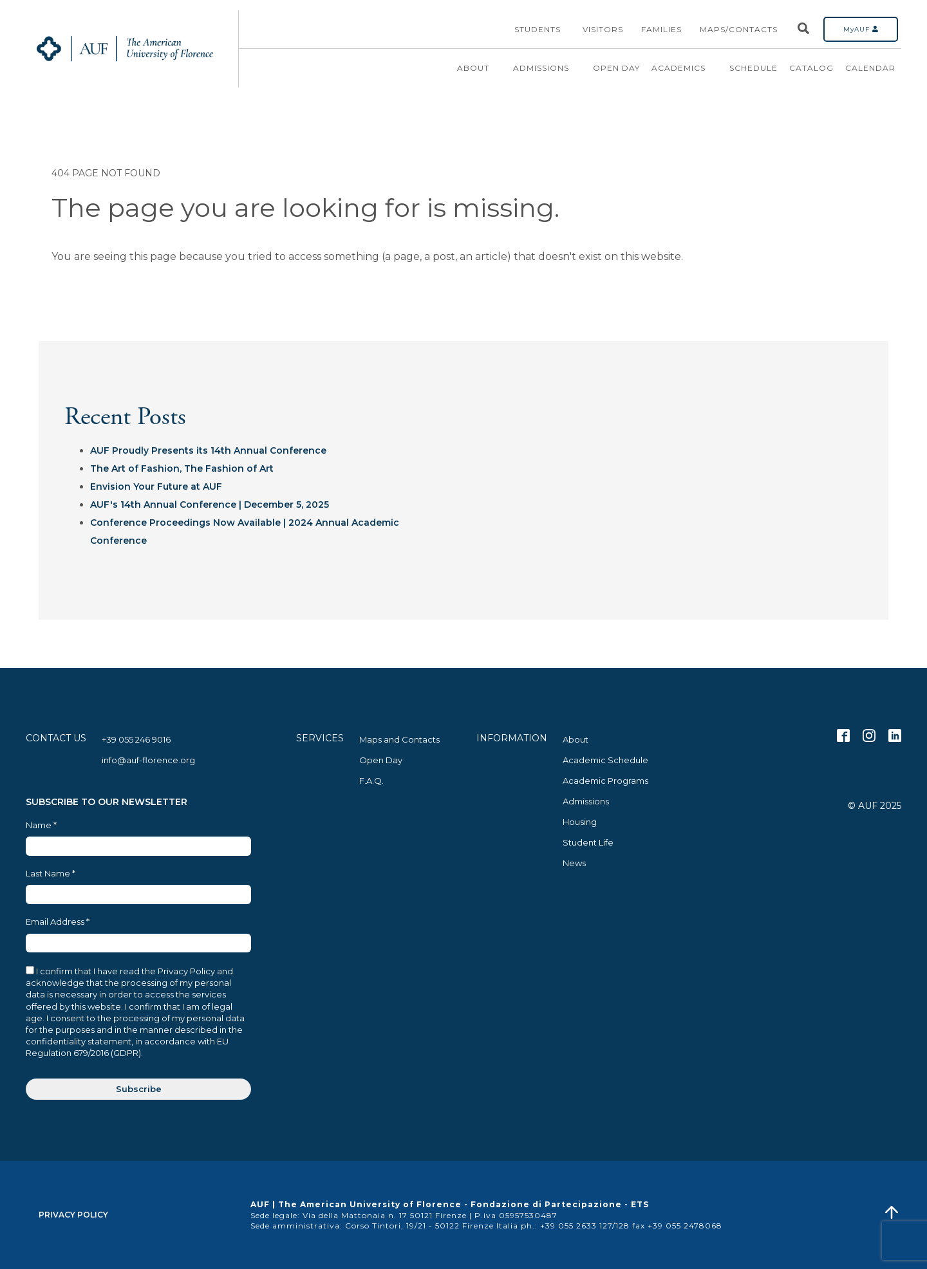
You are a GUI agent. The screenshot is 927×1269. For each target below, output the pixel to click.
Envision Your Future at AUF (156, 486)
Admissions (547, 68)
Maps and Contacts (399, 739)
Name (41, 825)
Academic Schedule (605, 760)
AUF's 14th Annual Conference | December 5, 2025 (209, 504)
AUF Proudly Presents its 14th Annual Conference (208, 450)
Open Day (616, 68)
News (574, 863)
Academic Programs (605, 780)
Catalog (811, 68)
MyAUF (860, 29)
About (479, 68)
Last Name (50, 873)
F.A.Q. (371, 780)
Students (537, 29)
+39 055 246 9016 (136, 739)
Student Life (588, 842)
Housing (580, 822)
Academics (684, 68)
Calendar (870, 68)
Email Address (57, 922)
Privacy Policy (73, 1214)
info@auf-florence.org (148, 760)
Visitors (603, 29)
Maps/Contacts (739, 29)
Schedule (753, 68)
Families (661, 29)
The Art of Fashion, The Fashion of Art (182, 468)
